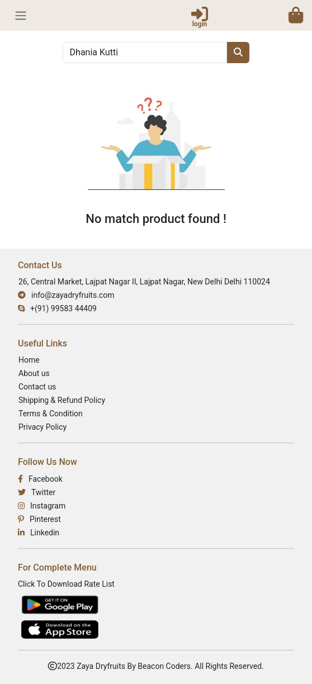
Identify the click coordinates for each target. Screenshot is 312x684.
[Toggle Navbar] (21, 15)
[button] (295, 15)
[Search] (145, 52)
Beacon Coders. (165, 666)
